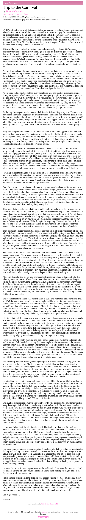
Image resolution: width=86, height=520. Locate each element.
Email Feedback (8, 14)
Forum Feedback (22, 14)
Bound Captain (14, 11)
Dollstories (43, 517)
